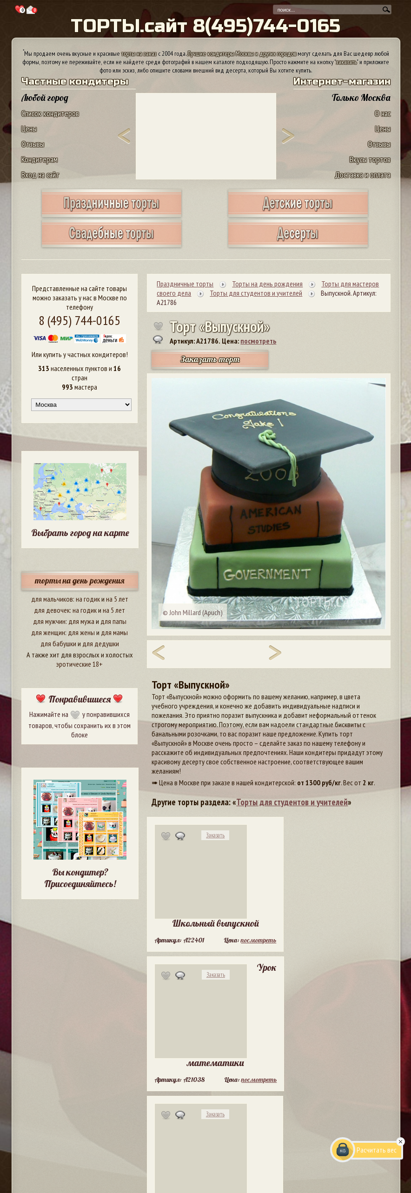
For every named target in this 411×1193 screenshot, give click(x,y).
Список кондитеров (50, 113)
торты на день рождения (80, 580)
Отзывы (32, 144)
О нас (383, 113)
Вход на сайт (40, 174)
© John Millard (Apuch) (193, 612)
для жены (81, 632)
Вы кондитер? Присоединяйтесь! (80, 877)
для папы (113, 621)
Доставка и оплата (363, 174)
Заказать (215, 835)
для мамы (114, 632)
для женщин (48, 632)
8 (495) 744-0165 (79, 320)
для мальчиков (52, 598)
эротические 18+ (79, 664)
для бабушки (58, 643)
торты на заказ (139, 53)
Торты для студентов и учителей (292, 802)
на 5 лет (117, 598)
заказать (346, 62)
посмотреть (258, 340)
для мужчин (49, 621)
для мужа (81, 621)
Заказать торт (210, 359)
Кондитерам (39, 159)
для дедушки (100, 643)
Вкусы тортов (370, 159)
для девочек (52, 610)
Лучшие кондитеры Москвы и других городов (241, 53)
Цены (29, 128)
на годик (88, 598)
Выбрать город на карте (80, 532)
